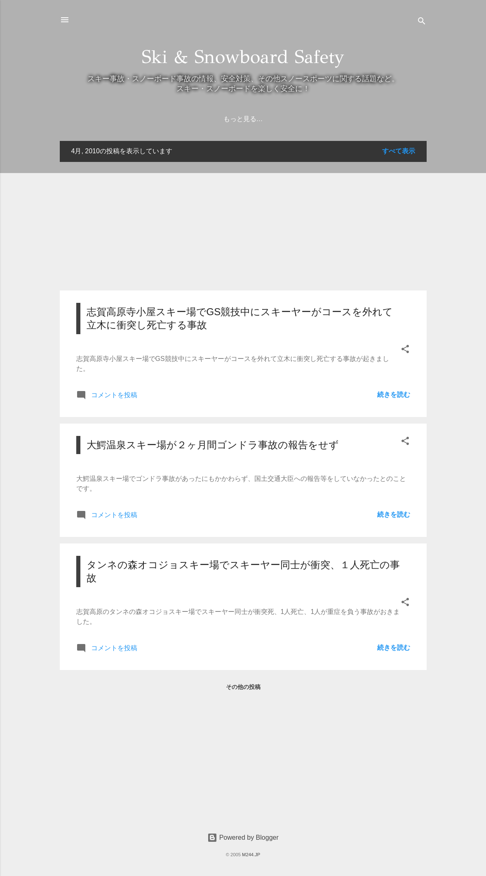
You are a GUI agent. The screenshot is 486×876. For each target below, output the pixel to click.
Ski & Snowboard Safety (243, 56)
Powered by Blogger (243, 837)
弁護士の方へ (260, 118)
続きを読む (393, 394)
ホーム (215, 118)
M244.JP (251, 854)
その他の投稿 (243, 687)
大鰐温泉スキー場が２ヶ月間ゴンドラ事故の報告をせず (213, 444)
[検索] (422, 22)
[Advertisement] (243, 226)
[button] (405, 350)
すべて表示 (398, 151)
